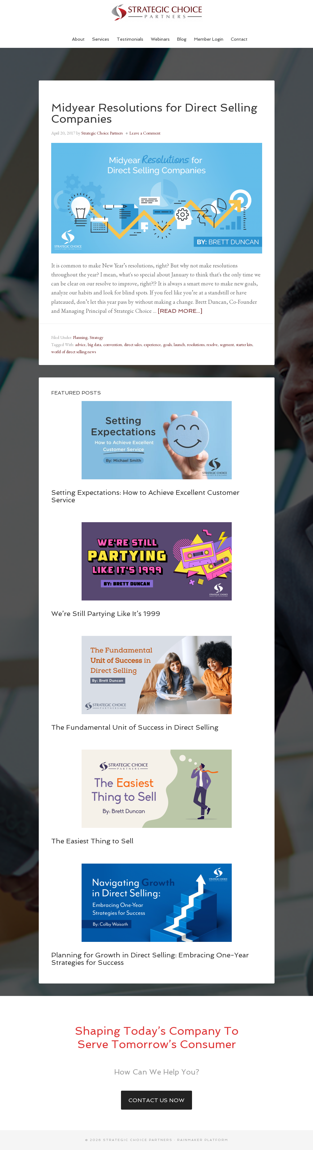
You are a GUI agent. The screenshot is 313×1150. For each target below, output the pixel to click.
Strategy (96, 337)
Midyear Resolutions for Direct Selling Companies (154, 113)
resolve (212, 344)
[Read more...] (180, 311)
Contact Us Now (156, 1100)
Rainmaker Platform (202, 1140)
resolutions (195, 344)
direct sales (132, 344)
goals (167, 344)
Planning (80, 337)
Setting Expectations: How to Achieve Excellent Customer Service (145, 496)
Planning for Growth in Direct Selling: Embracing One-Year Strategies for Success (150, 958)
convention (112, 344)
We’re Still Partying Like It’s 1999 (105, 613)
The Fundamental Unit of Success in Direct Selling (134, 727)
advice (80, 344)
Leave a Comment (144, 133)
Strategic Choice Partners (157, 12)
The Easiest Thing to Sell (92, 841)
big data (94, 344)
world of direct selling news (73, 351)
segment (227, 344)
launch (179, 344)
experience (152, 344)
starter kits (244, 344)
